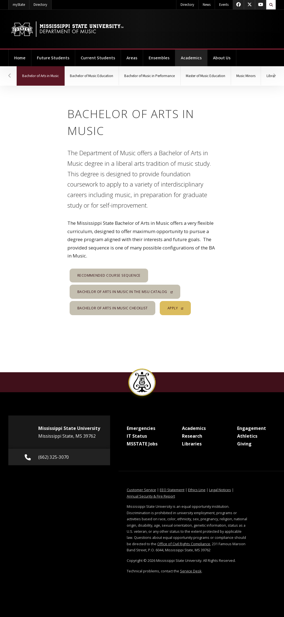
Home (20, 58)
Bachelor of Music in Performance (152, 75)
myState (21, 3)
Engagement (251, 428)
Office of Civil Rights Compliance (183, 543)
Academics (194, 55)
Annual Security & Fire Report (151, 496)
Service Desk (191, 570)
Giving (244, 444)
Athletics (247, 436)
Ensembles (159, 58)
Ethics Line (197, 489)
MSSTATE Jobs (142, 444)
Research (192, 436)
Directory (43, 3)
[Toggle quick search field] (271, 4)
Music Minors (250, 75)
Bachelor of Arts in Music (43, 72)
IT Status (137, 436)
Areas (131, 58)
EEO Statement (172, 489)
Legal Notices (220, 489)
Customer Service (141, 489)
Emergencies (141, 428)
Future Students (53, 58)
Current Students (98, 58)
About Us (221, 58)
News (207, 4)
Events (224, 4)
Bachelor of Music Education (93, 75)
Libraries (192, 444)
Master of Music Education (209, 75)
